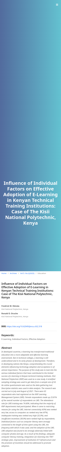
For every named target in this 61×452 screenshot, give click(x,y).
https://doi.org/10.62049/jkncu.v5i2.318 (24, 326)
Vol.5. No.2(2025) (27, 273)
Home (4, 273)
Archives (13, 273)
